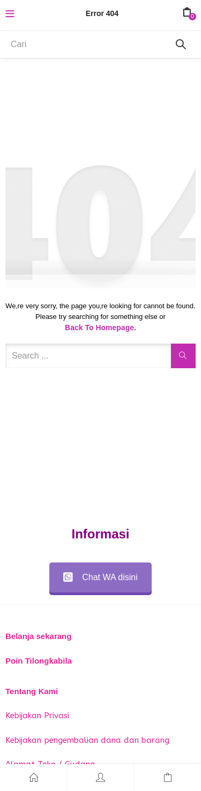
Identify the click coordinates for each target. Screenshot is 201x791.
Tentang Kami (31, 691)
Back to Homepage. (100, 327)
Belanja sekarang (38, 636)
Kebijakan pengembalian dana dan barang (87, 740)
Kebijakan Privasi (37, 715)
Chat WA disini (100, 577)
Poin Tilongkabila (38, 660)
